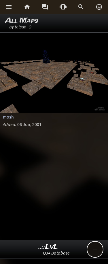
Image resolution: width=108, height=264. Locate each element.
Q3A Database (56, 253)
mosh (8, 117)
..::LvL (48, 247)
